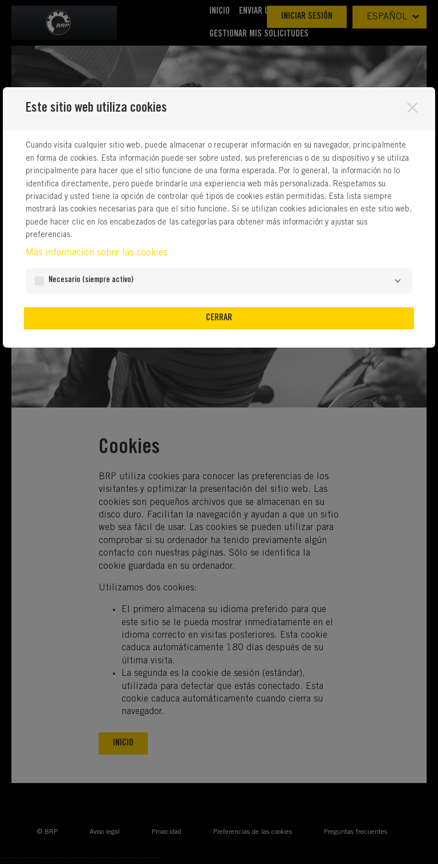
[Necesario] (397, 281)
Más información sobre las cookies (96, 253)
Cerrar (219, 318)
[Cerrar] (412, 107)
